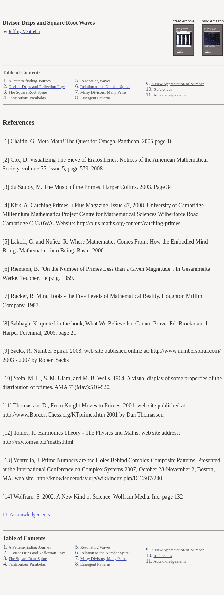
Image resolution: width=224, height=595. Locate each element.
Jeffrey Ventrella (24, 31)
